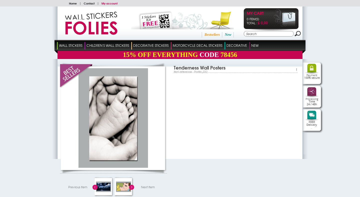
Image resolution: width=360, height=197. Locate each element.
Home (73, 3)
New (228, 34)
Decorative (236, 45)
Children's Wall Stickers (107, 45)
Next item (148, 187)
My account (110, 3)
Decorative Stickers (150, 45)
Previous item (77, 187)
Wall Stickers (70, 45)
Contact (89, 3)
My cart (255, 13)
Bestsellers (212, 34)
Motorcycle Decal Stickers (197, 45)
